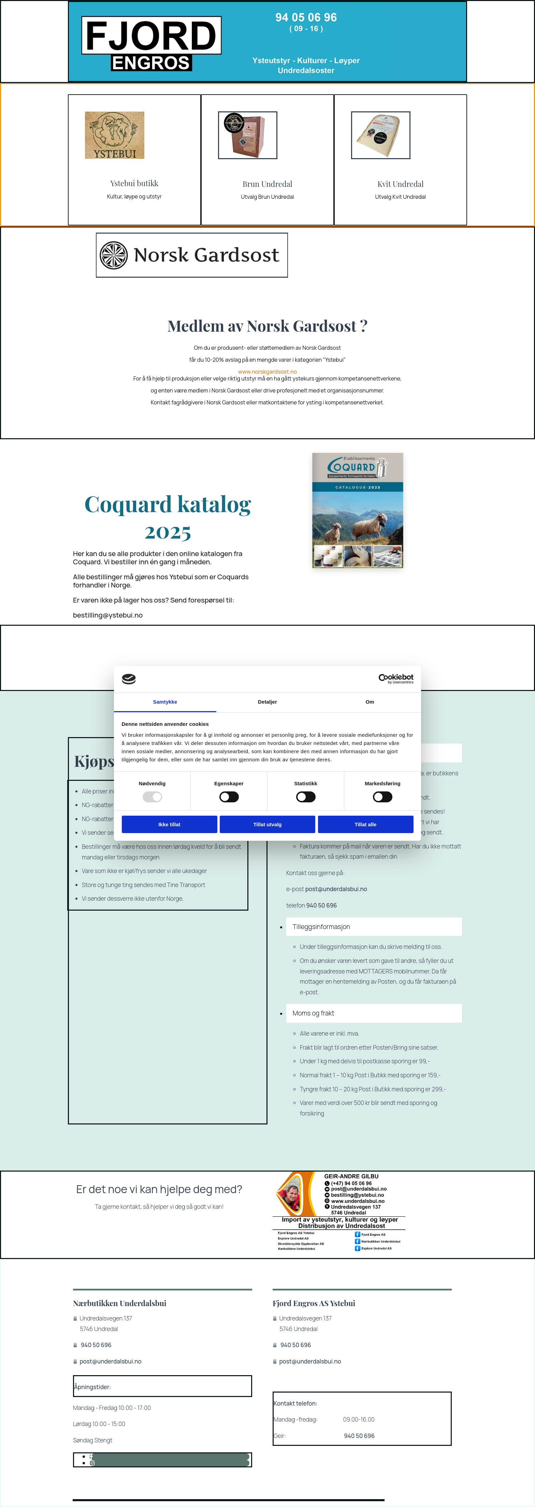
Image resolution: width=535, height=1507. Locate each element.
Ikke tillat (169, 824)
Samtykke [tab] (165, 702)
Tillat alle (366, 824)
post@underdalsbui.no (336, 889)
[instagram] (92, 1463)
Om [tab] (369, 702)
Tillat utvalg (267, 824)
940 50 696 (321, 905)
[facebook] (91, 1456)
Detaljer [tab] (267, 702)
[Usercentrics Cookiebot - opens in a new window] (384, 679)
